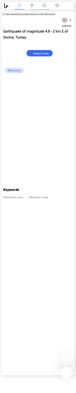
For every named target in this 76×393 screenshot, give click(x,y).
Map (32, 5)
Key (57, 5)
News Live (19, 5)
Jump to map (39, 53)
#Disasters (14, 70)
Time (44, 5)
